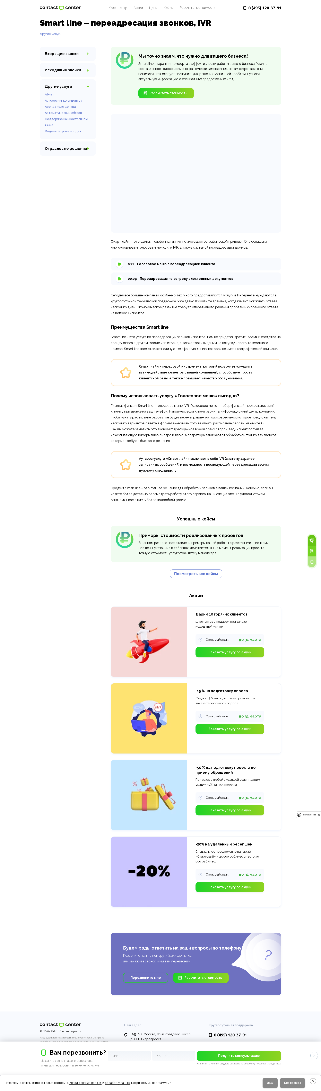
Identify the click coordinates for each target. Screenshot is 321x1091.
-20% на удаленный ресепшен (224, 844)
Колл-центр (118, 8)
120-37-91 (264, 8)
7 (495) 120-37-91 (178, 956)
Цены (153, 8)
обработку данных (117, 1082)
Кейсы (168, 8)
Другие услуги (50, 34)
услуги (58, 86)
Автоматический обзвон (63, 113)
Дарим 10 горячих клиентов (222, 614)
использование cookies (85, 1082)
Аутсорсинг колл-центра (63, 100)
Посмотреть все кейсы (196, 574)
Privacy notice (309, 815)
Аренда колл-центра (60, 107)
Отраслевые (66, 148)
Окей (270, 1082)
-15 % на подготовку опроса (222, 691)
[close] (319, 814)
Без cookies (292, 1082)
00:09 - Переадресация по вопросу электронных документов (180, 279)
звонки (62, 54)
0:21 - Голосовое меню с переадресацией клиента (171, 264)
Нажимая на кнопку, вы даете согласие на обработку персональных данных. (239, 1063)
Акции (138, 8)
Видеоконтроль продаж (63, 131)
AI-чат (49, 94)
